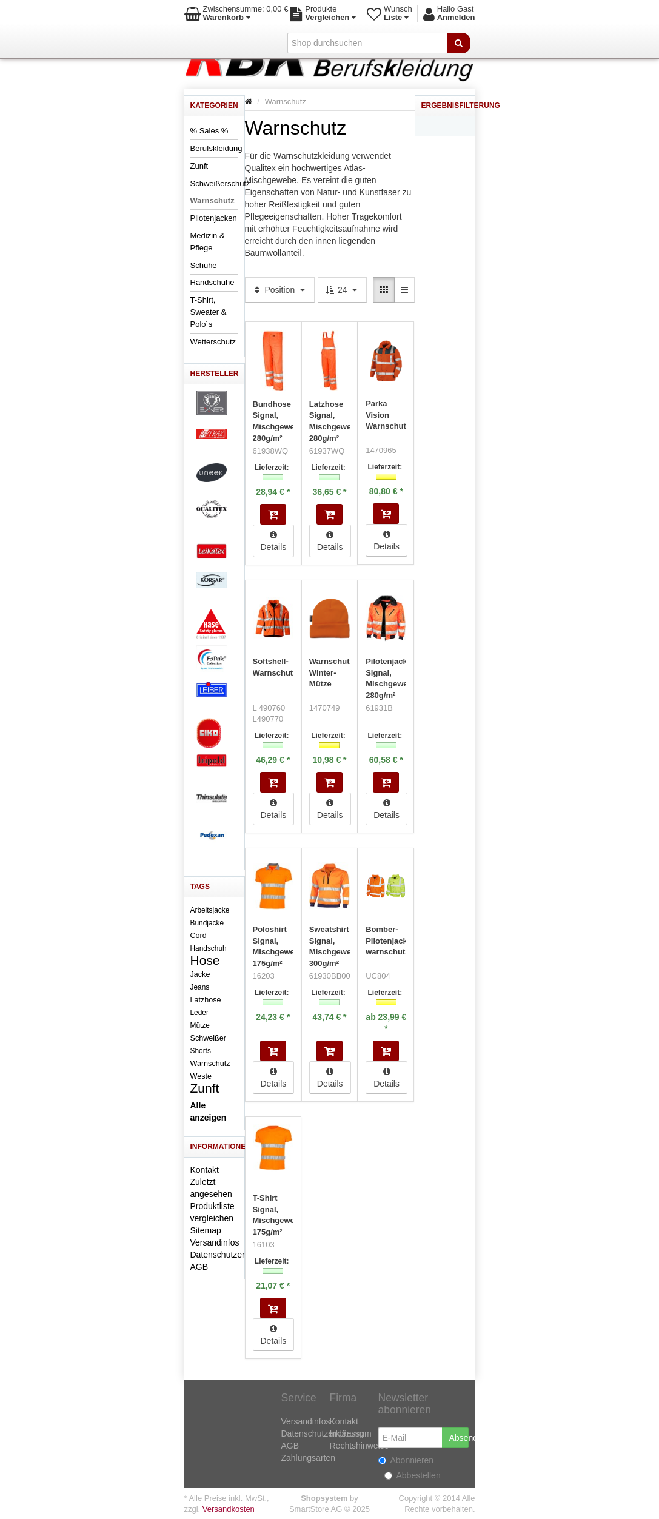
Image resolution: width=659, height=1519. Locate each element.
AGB (199, 1267)
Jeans (200, 987)
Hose (205, 960)
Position (280, 290)
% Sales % (209, 130)
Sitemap (205, 1230)
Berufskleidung (216, 148)
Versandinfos (214, 1242)
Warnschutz (212, 200)
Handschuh (208, 948)
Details (274, 540)
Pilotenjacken (213, 218)
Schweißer (208, 1038)
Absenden (459, 1437)
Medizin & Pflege (207, 241)
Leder (199, 1012)
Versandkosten (228, 1508)
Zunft (199, 165)
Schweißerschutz (220, 183)
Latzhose (205, 1000)
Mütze (200, 1025)
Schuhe (203, 265)
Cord (198, 935)
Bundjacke (207, 923)
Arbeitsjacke (210, 910)
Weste (201, 1076)
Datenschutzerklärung (231, 1254)
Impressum (351, 1433)
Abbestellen (412, 1475)
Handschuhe (212, 282)
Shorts (200, 1051)
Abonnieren (406, 1459)
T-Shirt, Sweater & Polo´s (208, 312)
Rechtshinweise (359, 1445)
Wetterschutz (213, 341)
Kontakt (204, 1170)
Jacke (200, 974)
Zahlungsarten (308, 1457)
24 (342, 290)
